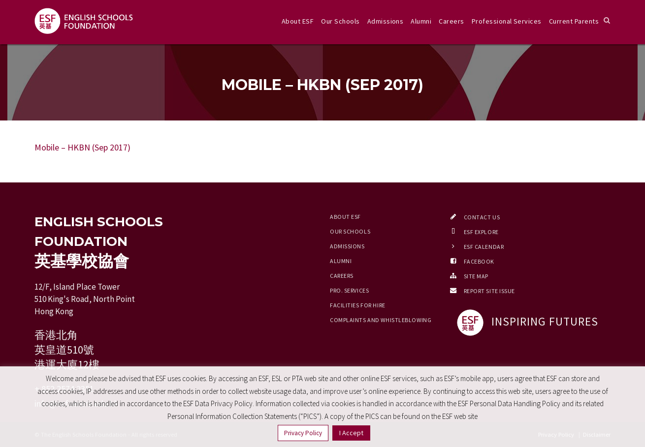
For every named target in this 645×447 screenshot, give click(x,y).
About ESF (298, 21)
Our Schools (340, 21)
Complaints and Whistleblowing (380, 320)
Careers (451, 21)
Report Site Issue (490, 291)
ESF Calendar (484, 246)
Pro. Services (349, 290)
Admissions (385, 21)
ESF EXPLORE (481, 232)
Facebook (479, 261)
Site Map (476, 276)
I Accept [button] (351, 432)
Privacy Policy (303, 433)
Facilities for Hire (358, 305)
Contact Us (482, 217)
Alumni (421, 21)
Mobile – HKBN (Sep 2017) (82, 147)
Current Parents (574, 21)
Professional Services (507, 21)
